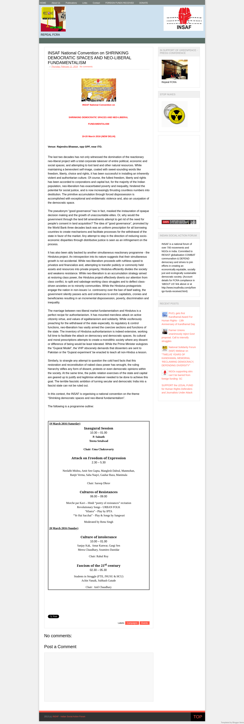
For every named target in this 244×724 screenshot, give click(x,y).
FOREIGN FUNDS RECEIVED (119, 3)
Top (198, 716)
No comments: (86, 66)
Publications (71, 3)
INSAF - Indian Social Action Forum (69, 716)
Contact (96, 3)
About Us (56, 3)
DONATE (143, 3)
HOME (43, 3)
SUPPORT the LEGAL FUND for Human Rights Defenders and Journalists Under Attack (177, 389)
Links (84, 3)
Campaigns (132, 623)
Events (144, 623)
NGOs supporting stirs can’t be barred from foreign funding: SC (177, 375)
